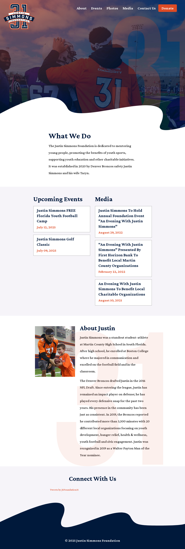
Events (96, 8)
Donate (168, 8)
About (82, 8)
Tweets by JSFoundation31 (64, 489)
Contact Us (147, 8)
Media (128, 8)
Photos (112, 8)
